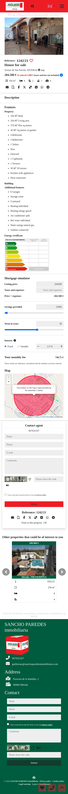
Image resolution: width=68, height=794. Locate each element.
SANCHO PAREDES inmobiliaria (24, 781)
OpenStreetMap (48, 417)
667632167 (34, 430)
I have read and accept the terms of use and (27, 495)
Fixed (10, 346)
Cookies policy (58, 781)
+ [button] (9, 377)
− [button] (9, 382)
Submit (34, 504)
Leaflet (36, 417)
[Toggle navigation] (62, 6)
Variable (24, 346)
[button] (6, 572)
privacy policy (41, 495)
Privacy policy (46, 781)
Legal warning (25, 784)
